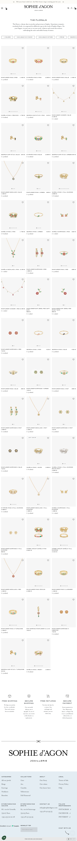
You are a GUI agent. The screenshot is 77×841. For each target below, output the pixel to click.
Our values (43, 784)
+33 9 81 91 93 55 (27, 817)
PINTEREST (64, 817)
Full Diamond (25, 795)
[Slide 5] (14, 111)
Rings (3, 784)
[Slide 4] (15, 73)
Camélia (23, 788)
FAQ (60, 788)
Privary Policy (63, 784)
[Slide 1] (11, 73)
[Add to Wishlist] (22, 48)
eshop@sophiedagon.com (48, 808)
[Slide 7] (67, 188)
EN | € (71, 839)
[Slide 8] (68, 188)
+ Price (61, 37)
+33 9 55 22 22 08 (8, 817)
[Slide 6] (15, 111)
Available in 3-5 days (24, 37)
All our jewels (6, 780)
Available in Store (46, 37)
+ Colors (7, 37)
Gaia (22, 780)
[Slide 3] (13, 73)
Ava (22, 784)
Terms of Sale (63, 780)
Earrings (5, 788)
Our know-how (45, 788)
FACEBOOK (65, 813)
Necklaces (5, 792)
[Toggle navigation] (3, 8)
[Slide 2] (12, 73)
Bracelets (5, 795)
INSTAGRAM (65, 809)
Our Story (43, 780)
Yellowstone (25, 792)
